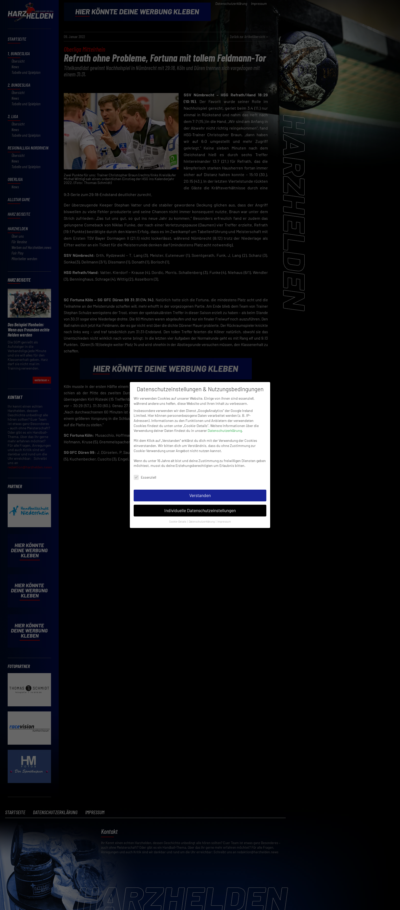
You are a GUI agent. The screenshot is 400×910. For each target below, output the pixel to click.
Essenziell (145, 476)
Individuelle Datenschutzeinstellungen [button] (200, 509)
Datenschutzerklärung (225, 430)
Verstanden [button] (200, 494)
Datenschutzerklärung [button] (202, 520)
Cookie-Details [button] (178, 520)
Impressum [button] (224, 520)
